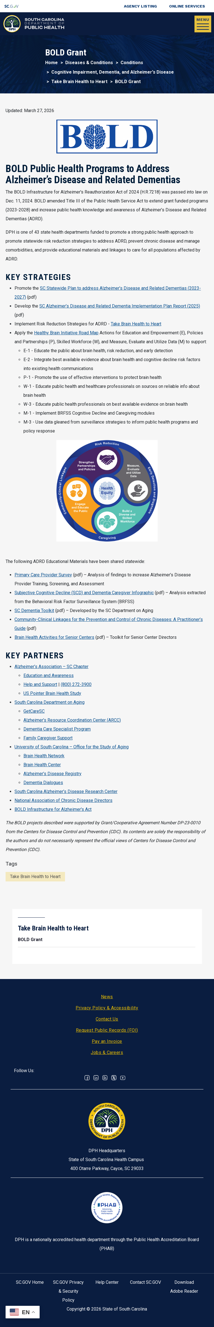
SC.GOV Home (30, 1282)
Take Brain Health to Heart (79, 81)
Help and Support (40, 684)
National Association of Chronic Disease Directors (63, 800)
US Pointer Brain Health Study (52, 693)
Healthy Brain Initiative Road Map (66, 332)
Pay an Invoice (107, 1041)
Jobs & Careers (107, 1052)
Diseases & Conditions (89, 62)
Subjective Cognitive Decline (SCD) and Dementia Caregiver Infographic (84, 592)
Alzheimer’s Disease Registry (52, 773)
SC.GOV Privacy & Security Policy (68, 1291)
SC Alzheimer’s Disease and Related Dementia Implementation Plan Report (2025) (119, 306)
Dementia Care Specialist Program (57, 729)
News (107, 996)
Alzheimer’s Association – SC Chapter (51, 666)
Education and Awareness (48, 675)
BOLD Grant (30, 939)
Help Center (107, 1282)
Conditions (132, 62)
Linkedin (95, 1077)
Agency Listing (140, 6)
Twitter (113, 1077)
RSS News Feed (104, 1077)
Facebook (87, 1077)
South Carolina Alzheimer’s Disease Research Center (66, 791)
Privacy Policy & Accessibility (107, 1008)
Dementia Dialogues (43, 782)
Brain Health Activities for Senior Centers (54, 637)
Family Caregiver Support (48, 738)
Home (51, 62)
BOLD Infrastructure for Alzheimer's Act (53, 809)
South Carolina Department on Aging (50, 702)
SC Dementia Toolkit (34, 610)
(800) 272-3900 (76, 684)
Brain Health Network (43, 755)
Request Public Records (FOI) (107, 1030)
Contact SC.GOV (145, 1282)
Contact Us (107, 1019)
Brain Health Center (42, 764)
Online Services (187, 6)
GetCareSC (34, 711)
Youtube (122, 1077)
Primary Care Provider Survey (43, 574)
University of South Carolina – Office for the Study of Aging (72, 747)
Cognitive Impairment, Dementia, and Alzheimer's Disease (112, 72)
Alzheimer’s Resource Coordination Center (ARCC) (72, 720)
